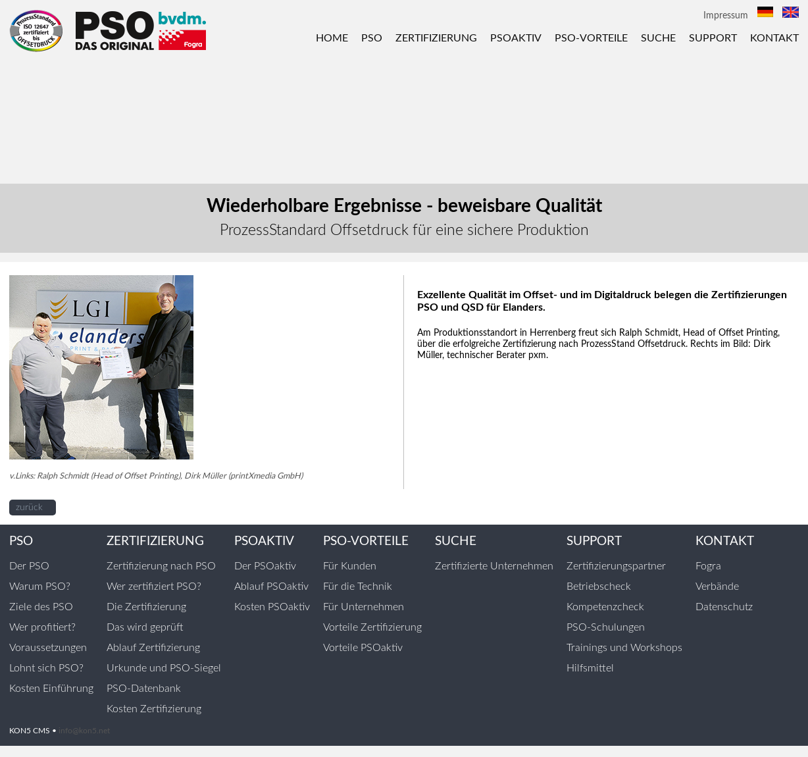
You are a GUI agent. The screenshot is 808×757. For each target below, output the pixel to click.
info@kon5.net (84, 731)
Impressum (725, 15)
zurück (29, 507)
